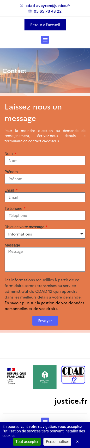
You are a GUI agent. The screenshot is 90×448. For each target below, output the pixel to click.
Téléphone (14, 209)
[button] (45, 40)
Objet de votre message (25, 227)
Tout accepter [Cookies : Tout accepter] (26, 441)
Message (12, 245)
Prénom (11, 172)
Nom (9, 154)
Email (10, 190)
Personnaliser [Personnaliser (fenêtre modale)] (57, 441)
